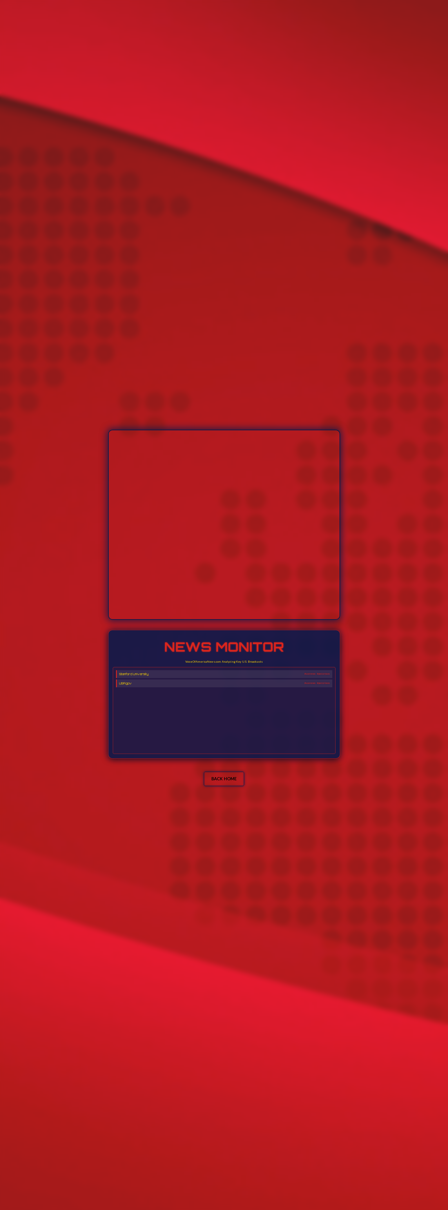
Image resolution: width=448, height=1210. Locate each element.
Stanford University (134, 674)
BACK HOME (224, 778)
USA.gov (125, 683)
